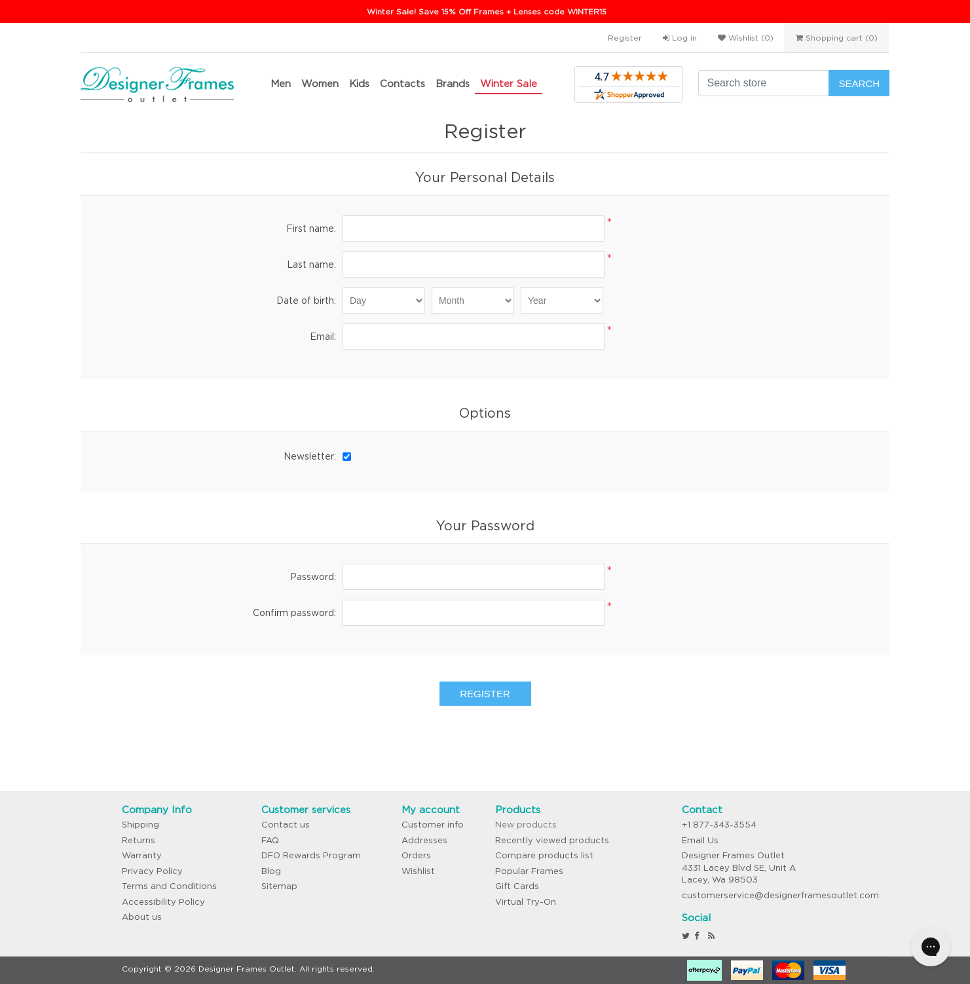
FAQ (270, 840)
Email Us (700, 840)
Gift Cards (517, 886)
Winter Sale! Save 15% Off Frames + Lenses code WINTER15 (486, 11)
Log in (680, 37)
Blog (271, 871)
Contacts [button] (402, 83)
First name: (311, 228)
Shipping (140, 824)
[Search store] (763, 83)
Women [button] (320, 83)
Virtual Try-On (525, 902)
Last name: (311, 264)
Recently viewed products (552, 840)
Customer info (432, 824)
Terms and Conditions (169, 886)
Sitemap (279, 886)
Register (625, 37)
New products (526, 824)
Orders (416, 855)
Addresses (424, 840)
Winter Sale (508, 83)
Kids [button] (359, 83)
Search (859, 83)
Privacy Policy (152, 871)
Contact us (285, 824)
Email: (323, 336)
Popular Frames (529, 871)
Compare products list (544, 855)
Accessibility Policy (163, 902)
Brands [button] (453, 83)
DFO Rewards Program (311, 855)
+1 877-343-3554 (719, 824)
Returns (138, 840)
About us (142, 917)
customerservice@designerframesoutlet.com (780, 895)
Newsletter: (310, 456)
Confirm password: (294, 613)
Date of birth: (306, 300)
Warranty (142, 855)
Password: (313, 577)
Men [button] (280, 83)
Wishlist (418, 871)
